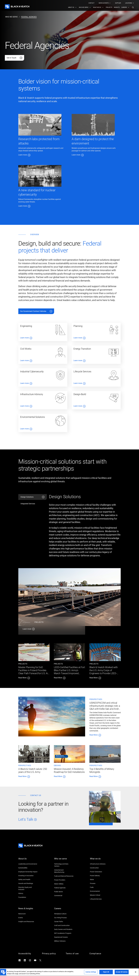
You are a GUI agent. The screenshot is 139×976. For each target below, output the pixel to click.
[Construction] (99, 868)
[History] (28, 893)
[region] (69, 972)
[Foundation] (28, 897)
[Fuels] (99, 887)
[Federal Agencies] (64, 888)
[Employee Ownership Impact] (28, 872)
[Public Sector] (64, 892)
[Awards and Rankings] (28, 883)
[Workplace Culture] (64, 914)
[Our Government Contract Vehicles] (36, 311)
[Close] (135, 972)
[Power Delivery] (99, 876)
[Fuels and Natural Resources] (64, 876)
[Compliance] (99, 953)
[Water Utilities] (64, 884)
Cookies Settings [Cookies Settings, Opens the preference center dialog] (90, 972)
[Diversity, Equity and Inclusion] (28, 888)
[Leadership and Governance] (28, 864)
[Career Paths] (64, 921)
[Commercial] (64, 895)
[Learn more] (52, 629)
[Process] (99, 883)
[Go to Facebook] (19, 960)
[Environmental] (99, 891)
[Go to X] (40, 960)
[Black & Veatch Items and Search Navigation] (101, 7)
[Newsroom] (28, 914)
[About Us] (28, 860)
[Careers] (64, 910)
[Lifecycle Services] (99, 899)
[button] (133, 7)
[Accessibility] (28, 953)
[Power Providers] (64, 880)
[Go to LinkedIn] (24, 960)
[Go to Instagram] (30, 960)
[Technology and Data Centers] (64, 865)
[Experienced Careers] (64, 937)
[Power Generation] (99, 872)
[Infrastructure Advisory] (99, 864)
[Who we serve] (64, 860)
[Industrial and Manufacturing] (64, 871)
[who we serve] (11, 17)
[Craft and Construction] (64, 925)
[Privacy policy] (51, 953)
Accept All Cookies (121, 972)
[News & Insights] (28, 910)
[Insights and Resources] (28, 921)
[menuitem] (91, 3)
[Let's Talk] (50, 819)
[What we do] (99, 860)
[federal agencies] (29, 17)
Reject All (106, 972)
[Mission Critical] (99, 895)
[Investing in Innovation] (28, 876)
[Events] (28, 918)
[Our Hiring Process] (64, 918)
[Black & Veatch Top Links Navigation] (111, 3)
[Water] (99, 879)
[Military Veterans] (64, 941)
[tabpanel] (85, 526)
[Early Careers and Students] (64, 929)
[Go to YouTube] (35, 960)
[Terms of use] (75, 953)
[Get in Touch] (14, 58)
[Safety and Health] (28, 879)
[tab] (32, 497)
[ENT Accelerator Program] (64, 933)
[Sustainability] (28, 868)
